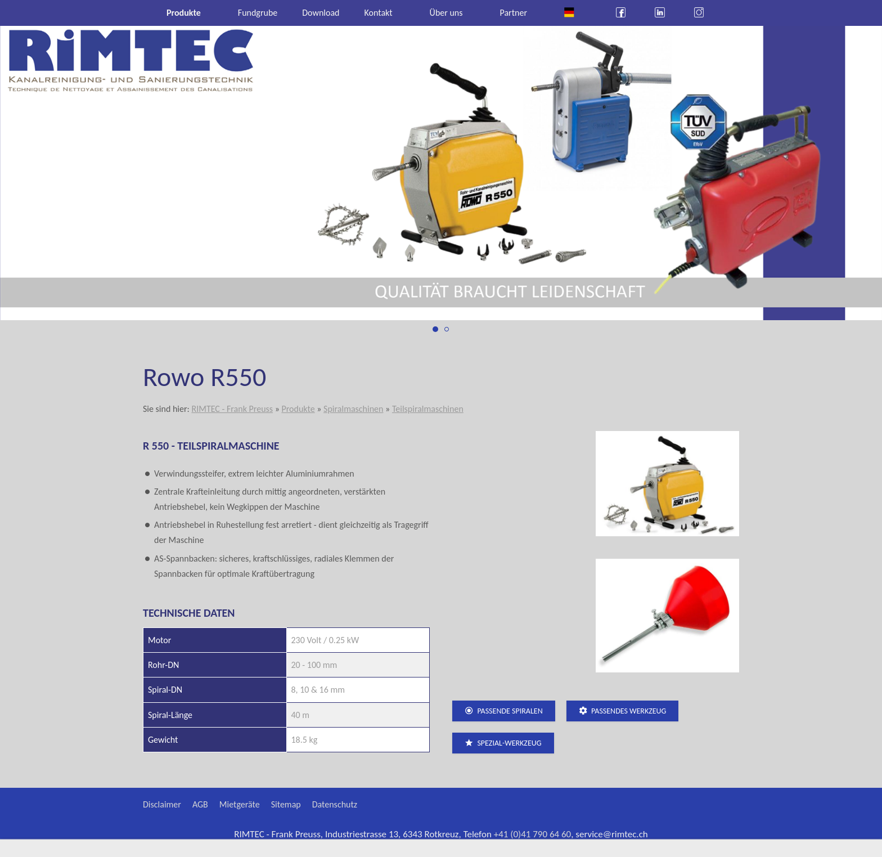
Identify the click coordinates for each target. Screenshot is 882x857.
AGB (200, 804)
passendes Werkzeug (623, 711)
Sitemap (286, 804)
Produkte (297, 408)
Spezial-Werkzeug (503, 743)
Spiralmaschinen (353, 408)
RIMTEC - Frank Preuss (232, 408)
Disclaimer (162, 804)
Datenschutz (334, 804)
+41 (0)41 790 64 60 (533, 834)
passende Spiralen (504, 711)
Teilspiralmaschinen (428, 408)
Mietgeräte (239, 804)
